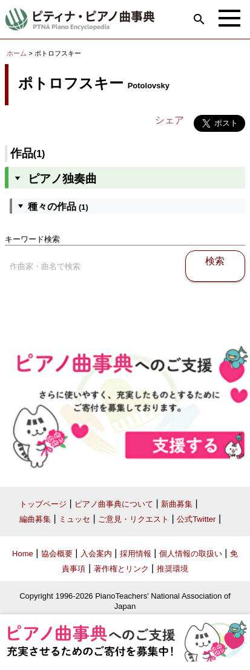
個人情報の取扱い (190, 553)
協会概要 (57, 553)
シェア (169, 120)
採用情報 (135, 553)
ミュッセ (74, 519)
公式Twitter (196, 519)
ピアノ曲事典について (113, 504)
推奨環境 (172, 568)
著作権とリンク (121, 568)
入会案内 (96, 553)
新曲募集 (176, 504)
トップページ (43, 504)
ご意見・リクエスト (133, 519)
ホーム (17, 53)
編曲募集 (35, 519)
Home (22, 553)
